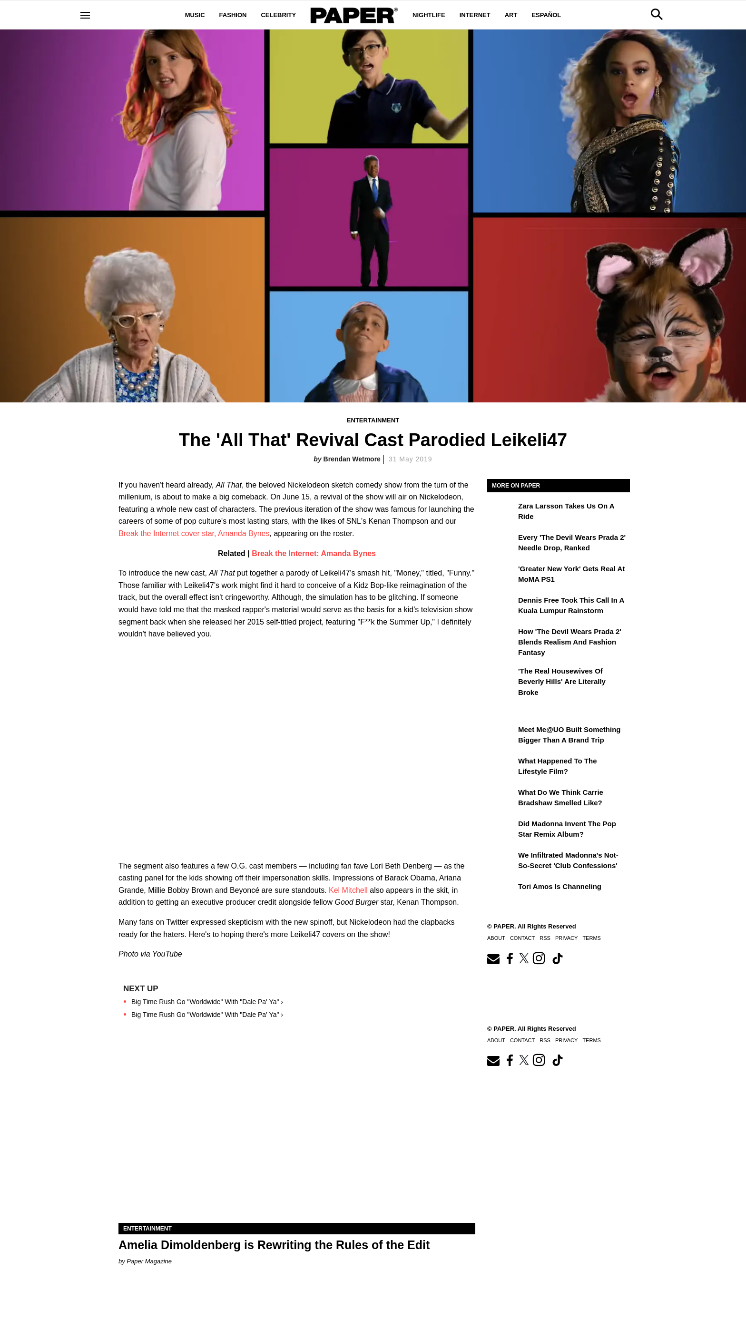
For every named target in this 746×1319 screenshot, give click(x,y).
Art (511, 15)
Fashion (233, 15)
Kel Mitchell (348, 890)
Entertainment (373, 420)
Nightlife (428, 15)
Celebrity (278, 15)
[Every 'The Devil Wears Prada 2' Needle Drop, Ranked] (501, 544)
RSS (545, 938)
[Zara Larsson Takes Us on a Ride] (501, 513)
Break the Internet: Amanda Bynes (314, 553)
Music (195, 15)
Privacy (566, 938)
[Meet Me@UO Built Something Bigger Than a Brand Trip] (501, 736)
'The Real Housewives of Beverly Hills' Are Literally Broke (562, 681)
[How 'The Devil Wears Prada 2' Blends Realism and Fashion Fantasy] (501, 638)
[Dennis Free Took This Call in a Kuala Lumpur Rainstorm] (501, 607)
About (496, 938)
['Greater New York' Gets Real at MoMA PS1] (501, 575)
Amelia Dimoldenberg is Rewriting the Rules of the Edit (274, 1244)
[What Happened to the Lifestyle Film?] (501, 768)
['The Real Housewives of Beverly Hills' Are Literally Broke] (501, 678)
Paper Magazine (149, 1261)
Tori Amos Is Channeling (559, 886)
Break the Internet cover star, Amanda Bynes (194, 533)
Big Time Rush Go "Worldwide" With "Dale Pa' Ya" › (207, 1002)
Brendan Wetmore (352, 459)
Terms (591, 938)
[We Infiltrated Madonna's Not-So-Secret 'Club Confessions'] (501, 862)
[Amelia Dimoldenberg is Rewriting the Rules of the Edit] (296, 1134)
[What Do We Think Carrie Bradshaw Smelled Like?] (501, 799)
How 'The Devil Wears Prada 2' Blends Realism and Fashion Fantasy (569, 642)
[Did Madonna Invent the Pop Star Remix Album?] (501, 830)
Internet (475, 15)
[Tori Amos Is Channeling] (501, 893)
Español (546, 15)
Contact (522, 938)
